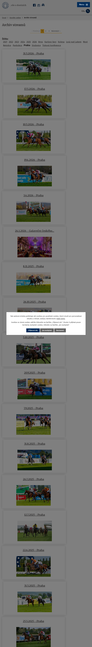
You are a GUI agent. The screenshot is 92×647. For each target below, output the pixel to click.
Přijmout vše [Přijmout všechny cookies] (33, 330)
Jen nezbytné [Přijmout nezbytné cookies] (47, 330)
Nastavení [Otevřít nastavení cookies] (60, 330)
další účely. (61, 319)
